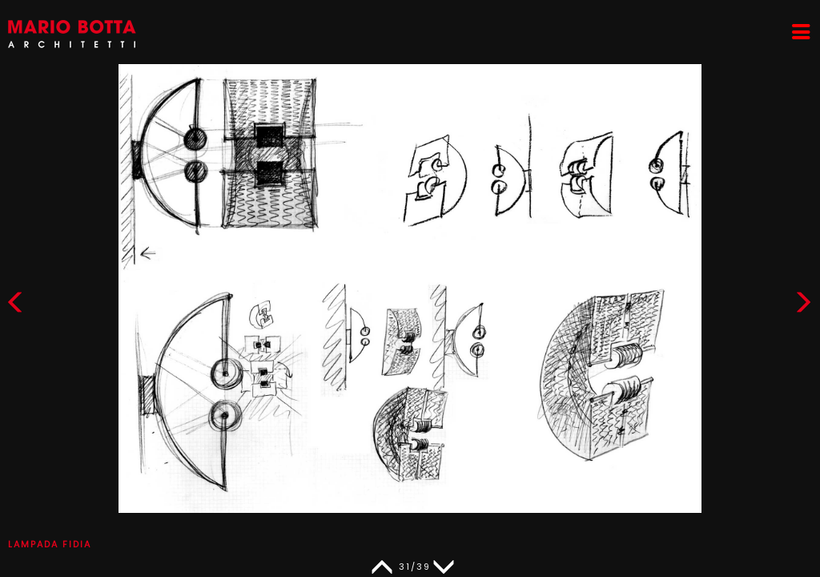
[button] (803, 305)
